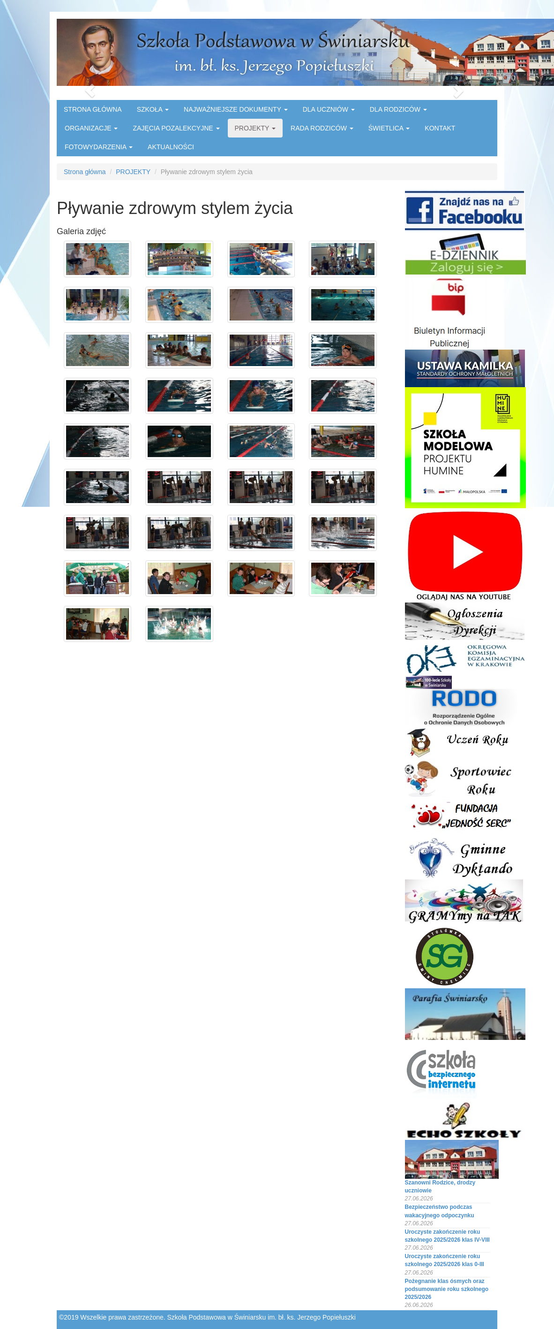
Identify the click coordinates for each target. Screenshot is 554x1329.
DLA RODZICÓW (398, 109)
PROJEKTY (255, 128)
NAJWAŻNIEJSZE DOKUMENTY (236, 109)
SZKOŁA (153, 109)
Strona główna (85, 172)
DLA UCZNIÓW (329, 109)
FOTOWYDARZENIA (99, 147)
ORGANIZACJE (91, 128)
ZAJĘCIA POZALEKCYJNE (176, 128)
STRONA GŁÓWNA (93, 109)
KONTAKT (440, 128)
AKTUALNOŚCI (171, 147)
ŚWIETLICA (389, 128)
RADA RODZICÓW (322, 128)
